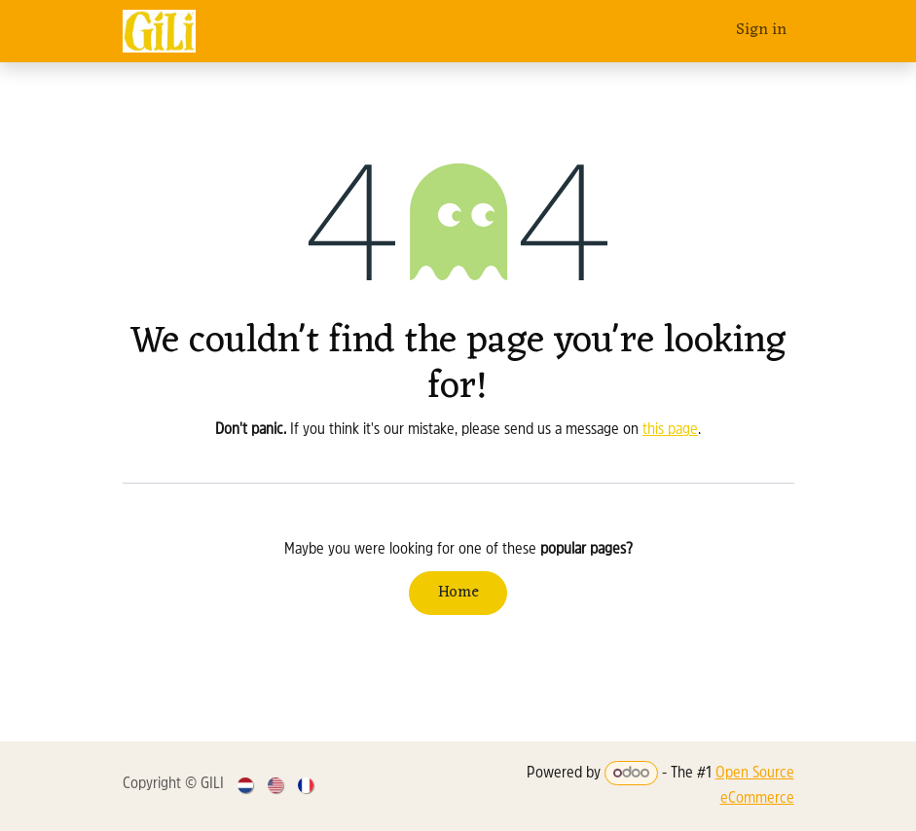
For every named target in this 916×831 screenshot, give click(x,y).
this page (670, 430)
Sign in (761, 30)
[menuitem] (247, 786)
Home (458, 592)
